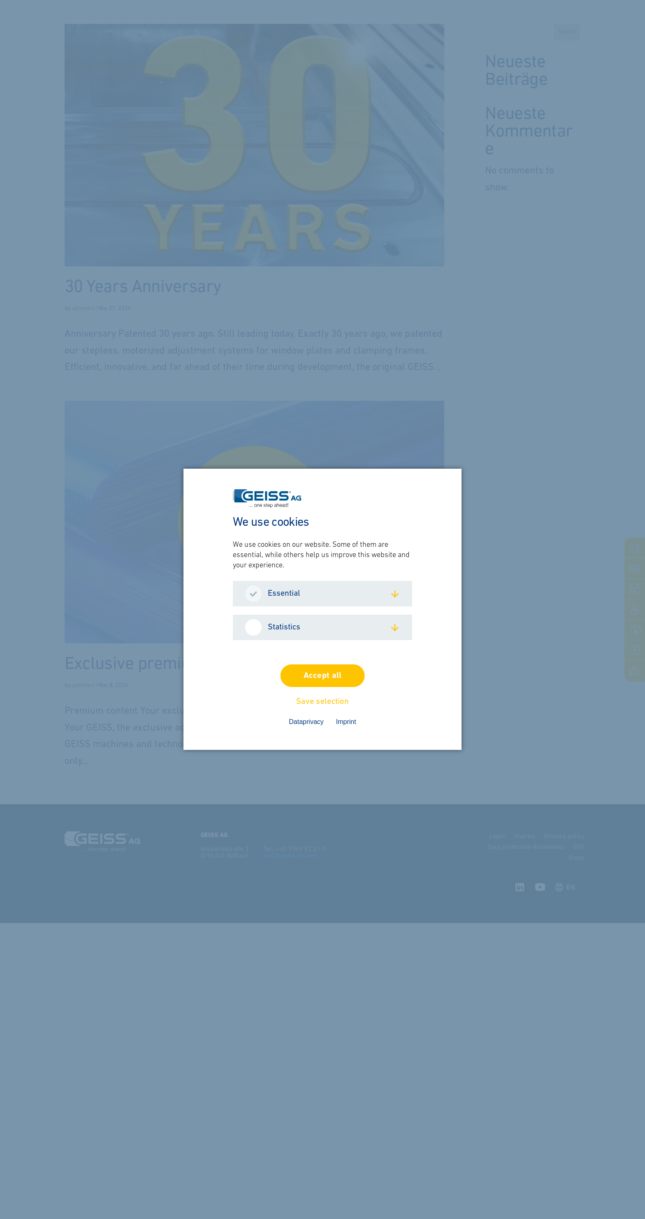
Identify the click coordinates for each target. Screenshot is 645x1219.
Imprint (346, 722)
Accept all (323, 676)
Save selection (322, 702)
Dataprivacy (306, 722)
